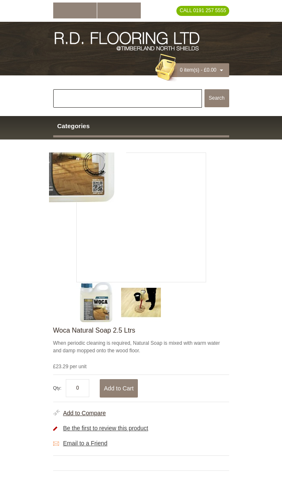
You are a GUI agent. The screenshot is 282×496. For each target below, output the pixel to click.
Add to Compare (84, 413)
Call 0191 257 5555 (203, 10)
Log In (75, 10)
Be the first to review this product (105, 428)
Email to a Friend (85, 443)
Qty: (57, 387)
